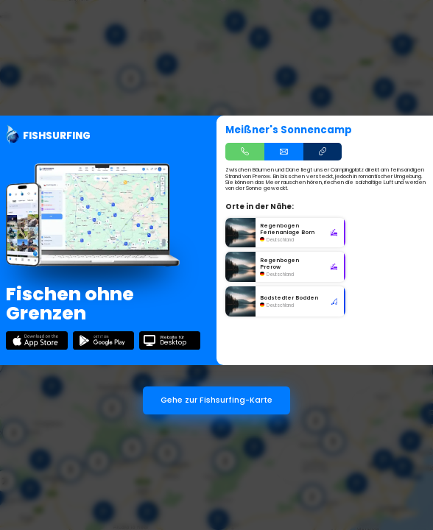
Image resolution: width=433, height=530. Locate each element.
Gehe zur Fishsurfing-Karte (216, 400)
